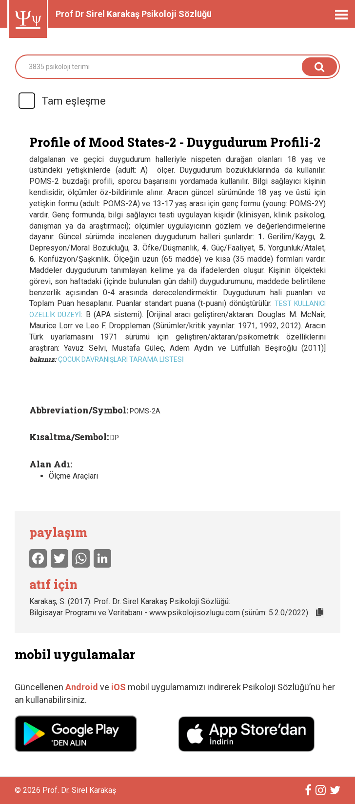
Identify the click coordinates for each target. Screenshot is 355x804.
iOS (119, 687)
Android (81, 687)
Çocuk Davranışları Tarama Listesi (121, 359)
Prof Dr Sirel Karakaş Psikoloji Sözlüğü (134, 14)
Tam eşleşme (61, 100)
